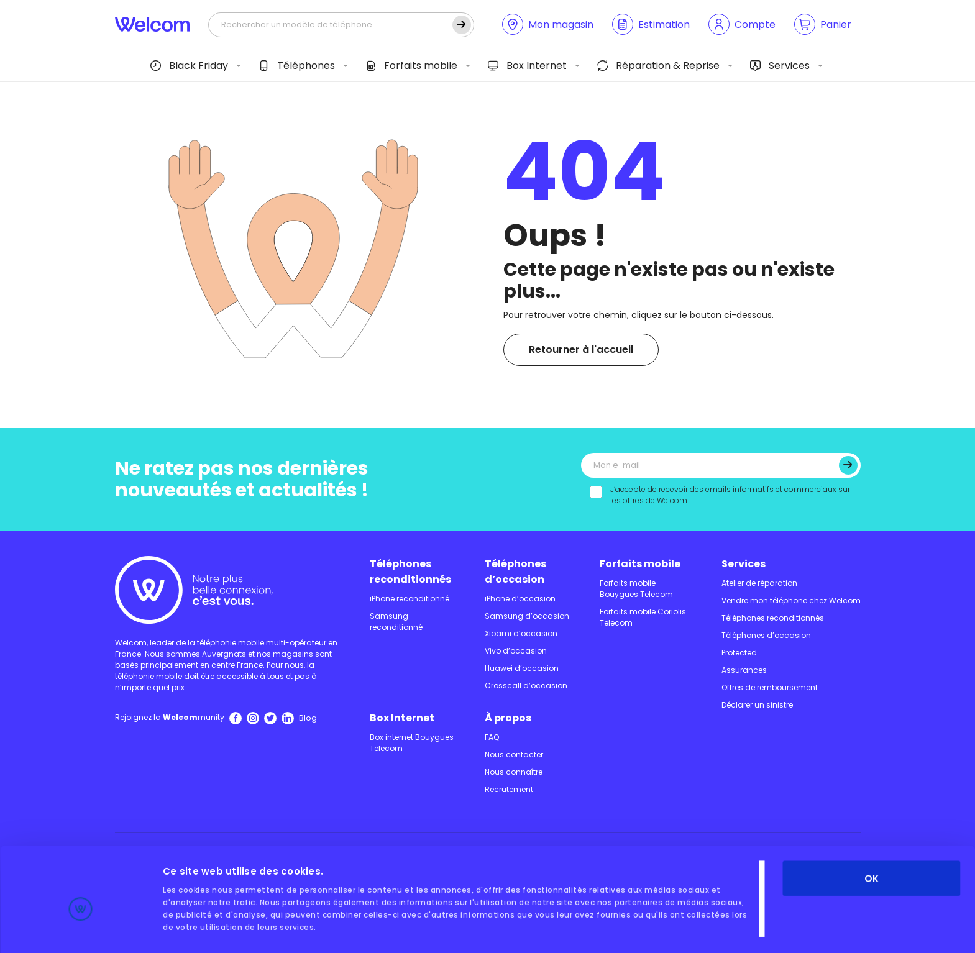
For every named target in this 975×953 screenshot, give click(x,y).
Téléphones (297, 65)
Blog (308, 718)
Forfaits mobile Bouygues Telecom (636, 589)
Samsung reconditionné (396, 621)
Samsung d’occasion (527, 616)
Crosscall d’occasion (526, 685)
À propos (508, 718)
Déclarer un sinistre (757, 705)
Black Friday (189, 65)
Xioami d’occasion (521, 633)
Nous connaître (513, 772)
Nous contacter (514, 754)
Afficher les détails (210, 928)
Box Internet (527, 65)
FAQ (492, 737)
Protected (739, 652)
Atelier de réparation (759, 583)
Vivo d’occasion (516, 650)
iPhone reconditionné (409, 598)
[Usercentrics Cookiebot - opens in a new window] (80, 928)
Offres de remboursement (769, 687)
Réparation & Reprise (658, 65)
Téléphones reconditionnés (410, 571)
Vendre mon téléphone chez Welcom (791, 600)
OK (871, 822)
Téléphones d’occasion (515, 571)
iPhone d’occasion (520, 598)
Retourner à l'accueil (581, 349)
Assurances (744, 670)
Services (780, 65)
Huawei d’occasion (522, 668)
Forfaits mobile (411, 65)
